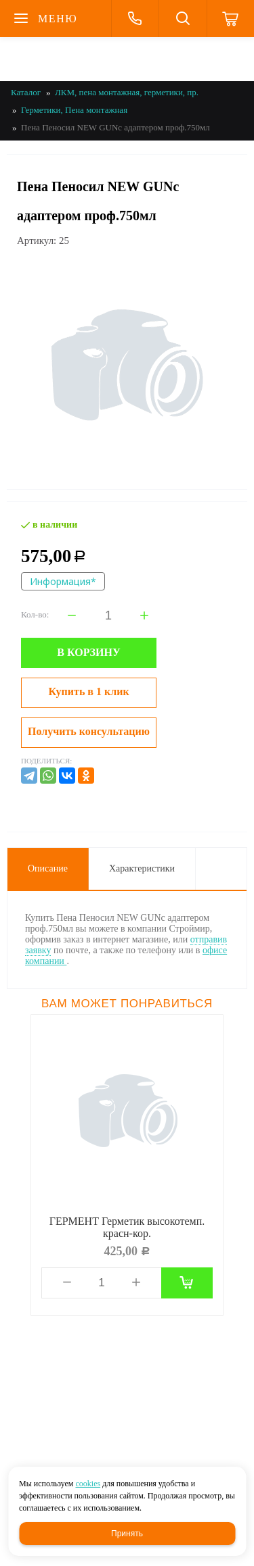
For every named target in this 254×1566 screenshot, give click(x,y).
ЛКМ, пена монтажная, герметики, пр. (126, 92)
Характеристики (142, 868)
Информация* (63, 581)
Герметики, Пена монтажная (74, 110)
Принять (127, 1533)
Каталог (26, 92)
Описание (48, 868)
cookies (87, 1483)
